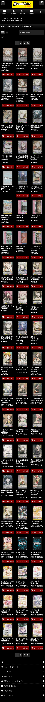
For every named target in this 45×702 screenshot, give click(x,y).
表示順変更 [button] (25, 32)
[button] (3, 3)
